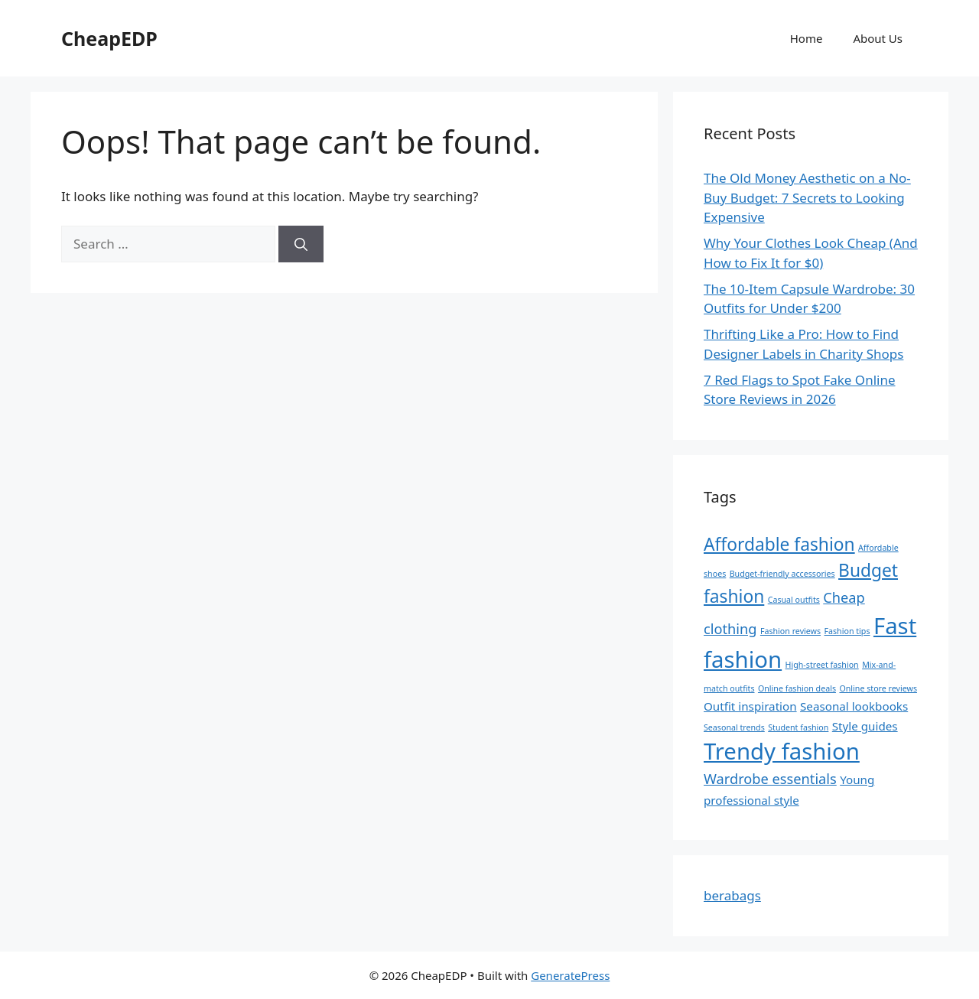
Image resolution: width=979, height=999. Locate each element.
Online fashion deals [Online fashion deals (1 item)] (797, 688)
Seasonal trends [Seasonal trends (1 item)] (734, 727)
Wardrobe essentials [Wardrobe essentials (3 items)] (770, 779)
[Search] (301, 244)
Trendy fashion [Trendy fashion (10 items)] (782, 751)
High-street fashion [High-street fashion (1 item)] (822, 664)
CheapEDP (109, 38)
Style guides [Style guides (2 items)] (865, 726)
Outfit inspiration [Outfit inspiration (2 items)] (750, 706)
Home (806, 38)
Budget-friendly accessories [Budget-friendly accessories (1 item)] (782, 573)
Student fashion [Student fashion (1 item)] (798, 727)
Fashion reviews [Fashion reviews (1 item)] (790, 631)
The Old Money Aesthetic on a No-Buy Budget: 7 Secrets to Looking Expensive (807, 197)
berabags (732, 895)
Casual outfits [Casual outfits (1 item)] (794, 599)
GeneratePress (570, 975)
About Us (878, 38)
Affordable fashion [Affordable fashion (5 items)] (779, 544)
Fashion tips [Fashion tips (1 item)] (847, 631)
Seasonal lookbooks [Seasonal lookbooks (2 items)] (854, 706)
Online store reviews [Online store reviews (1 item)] (878, 688)
